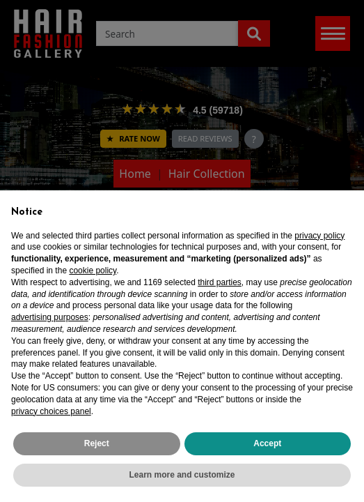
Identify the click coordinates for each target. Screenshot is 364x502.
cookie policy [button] (92, 270)
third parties (220, 282)
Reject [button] (96, 443)
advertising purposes (49, 317)
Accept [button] (267, 443)
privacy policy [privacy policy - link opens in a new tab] (319, 236)
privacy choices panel (51, 411)
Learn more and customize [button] (182, 475)
